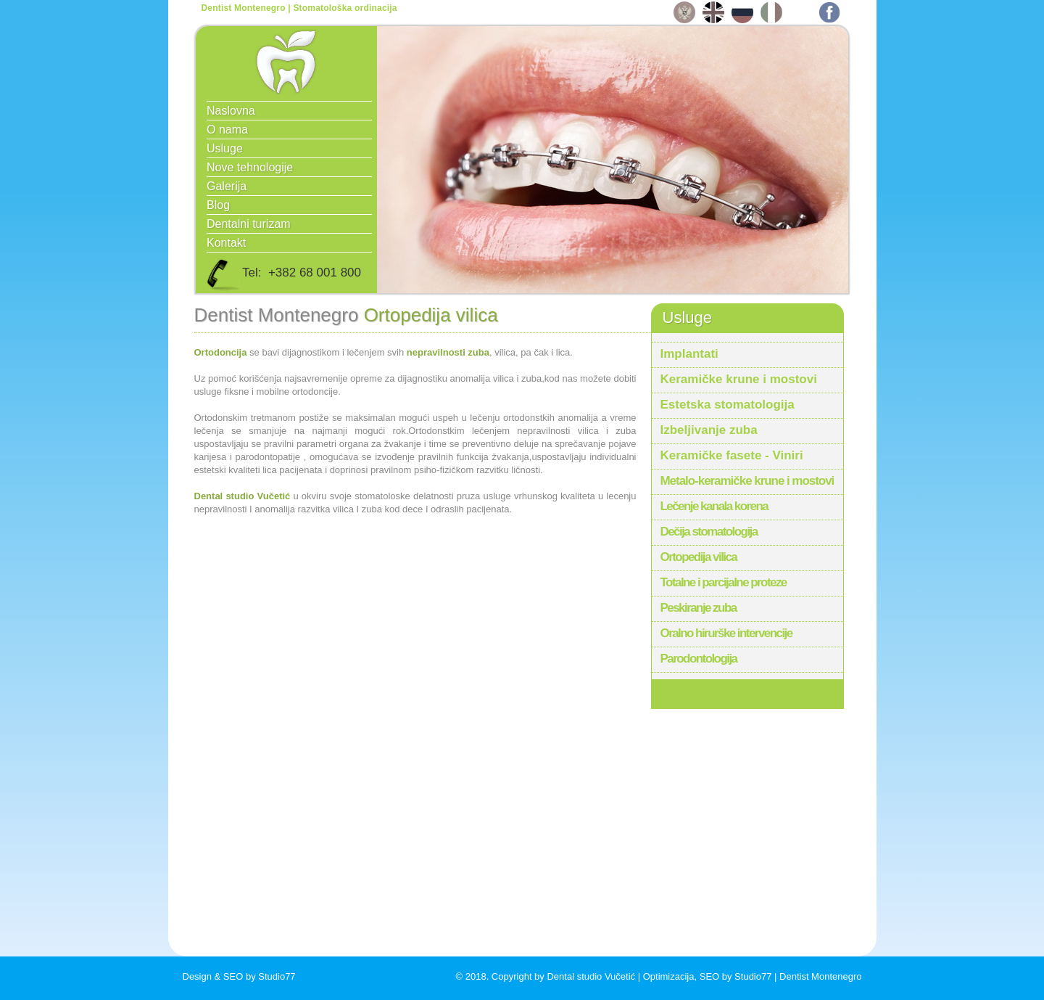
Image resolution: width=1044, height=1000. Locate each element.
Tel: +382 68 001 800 (283, 274)
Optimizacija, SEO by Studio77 (707, 976)
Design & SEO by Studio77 (239, 976)
